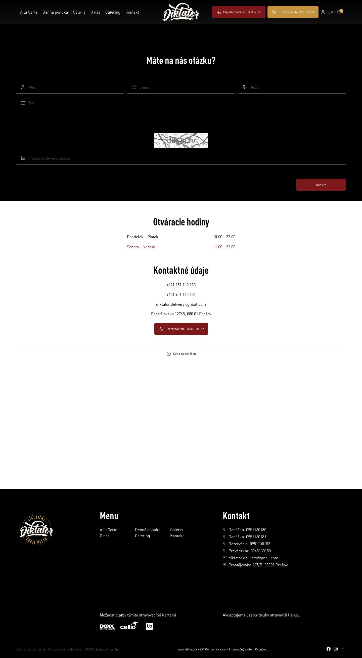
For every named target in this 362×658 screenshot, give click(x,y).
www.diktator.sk (188, 649)
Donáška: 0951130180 (244, 530)
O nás (95, 12)
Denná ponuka (55, 12)
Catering (112, 12)
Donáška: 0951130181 (244, 537)
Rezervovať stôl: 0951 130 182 (181, 328)
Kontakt (132, 12)
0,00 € (332, 12)
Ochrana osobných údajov (65, 649)
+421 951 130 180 (181, 284)
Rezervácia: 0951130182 (246, 544)
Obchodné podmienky (30, 649)
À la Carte (28, 12)
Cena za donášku (181, 353)
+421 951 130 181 (181, 294)
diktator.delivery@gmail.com (181, 304)
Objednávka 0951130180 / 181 (238, 12)
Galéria (79, 12)
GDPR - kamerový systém (102, 649)
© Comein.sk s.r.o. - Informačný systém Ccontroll (235, 649)
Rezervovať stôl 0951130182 (293, 12)
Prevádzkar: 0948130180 (247, 551)
